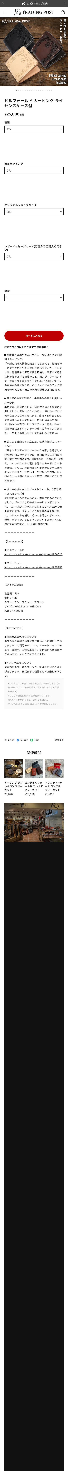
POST (9, 740)
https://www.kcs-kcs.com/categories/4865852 (33, 567)
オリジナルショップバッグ (20, 205)
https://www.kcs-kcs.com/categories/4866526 (33, 554)
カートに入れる (34, 335)
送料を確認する (40, 700)
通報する (59, 740)
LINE (34, 740)
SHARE (22, 740)
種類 (7, 122)
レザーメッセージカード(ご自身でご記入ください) (33, 248)
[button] (16, 90)
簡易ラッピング (13, 163)
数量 (7, 291)
